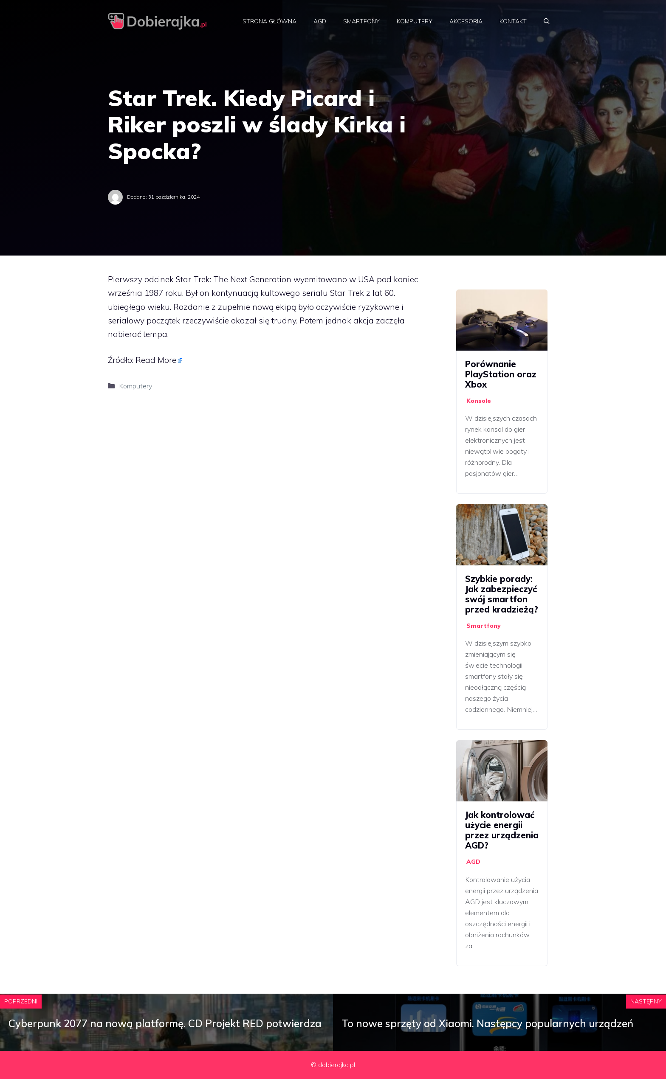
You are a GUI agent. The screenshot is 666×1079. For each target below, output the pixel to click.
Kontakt (513, 21)
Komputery (414, 21)
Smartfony (361, 21)
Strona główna (269, 21)
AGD (319, 21)
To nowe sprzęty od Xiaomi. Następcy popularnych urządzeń (487, 1023)
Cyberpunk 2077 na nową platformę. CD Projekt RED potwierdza (165, 1023)
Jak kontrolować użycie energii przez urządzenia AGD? (502, 830)
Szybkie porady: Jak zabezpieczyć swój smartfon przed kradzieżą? (501, 594)
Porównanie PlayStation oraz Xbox (500, 374)
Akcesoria (466, 21)
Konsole (478, 401)
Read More (155, 360)
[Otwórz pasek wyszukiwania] (546, 21)
